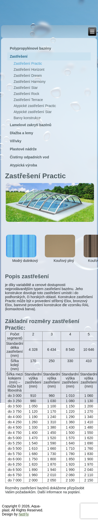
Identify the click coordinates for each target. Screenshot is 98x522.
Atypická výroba (23, 165)
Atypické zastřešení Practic (35, 106)
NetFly (24, 514)
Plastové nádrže (23, 149)
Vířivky (15, 141)
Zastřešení (18, 56)
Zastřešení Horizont (29, 69)
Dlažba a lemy (21, 133)
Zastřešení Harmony (30, 82)
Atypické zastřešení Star (33, 112)
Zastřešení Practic (28, 63)
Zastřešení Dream (28, 76)
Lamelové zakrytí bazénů (30, 125)
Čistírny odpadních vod (29, 157)
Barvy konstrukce (27, 118)
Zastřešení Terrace (28, 100)
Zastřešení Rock (26, 94)
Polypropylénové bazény (30, 48)
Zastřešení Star (26, 88)
